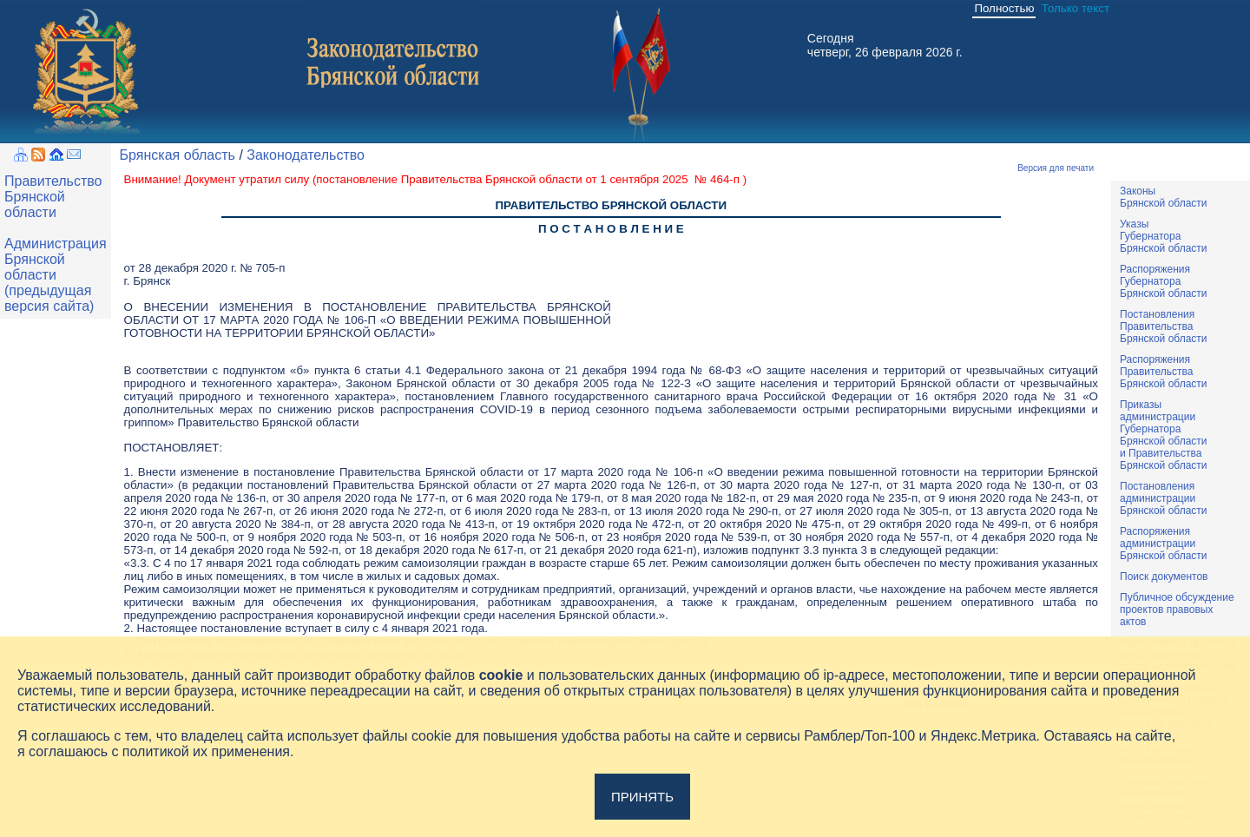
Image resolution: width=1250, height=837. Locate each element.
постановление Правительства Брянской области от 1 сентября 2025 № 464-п (529, 179)
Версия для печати (1055, 168)
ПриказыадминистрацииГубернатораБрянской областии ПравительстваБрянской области (1163, 435)
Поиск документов (1163, 576)
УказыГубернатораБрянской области (1163, 236)
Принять (642, 796)
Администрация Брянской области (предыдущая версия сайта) (55, 274)
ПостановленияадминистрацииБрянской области (1163, 498)
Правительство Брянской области (53, 197)
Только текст (1075, 8)
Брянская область (177, 155)
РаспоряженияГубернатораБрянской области (1163, 281)
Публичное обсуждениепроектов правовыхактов (1177, 609)
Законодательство (306, 155)
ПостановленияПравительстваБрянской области (1163, 326)
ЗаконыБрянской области (1163, 197)
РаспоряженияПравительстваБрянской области (1163, 371)
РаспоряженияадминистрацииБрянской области (1163, 543)
